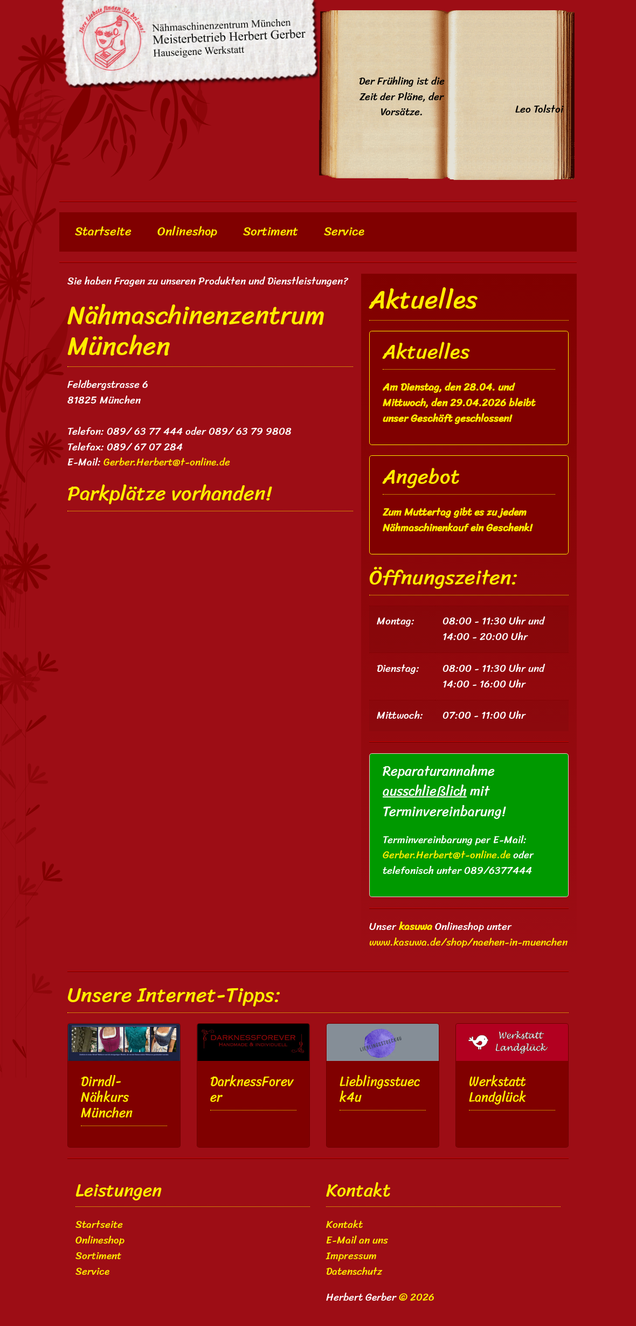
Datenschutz (354, 1271)
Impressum (351, 1256)
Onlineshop (187, 231)
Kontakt (344, 1225)
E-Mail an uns (357, 1240)
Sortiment (270, 231)
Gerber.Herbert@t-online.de (446, 855)
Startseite (106, 231)
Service (344, 231)
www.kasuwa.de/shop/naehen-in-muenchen (468, 942)
